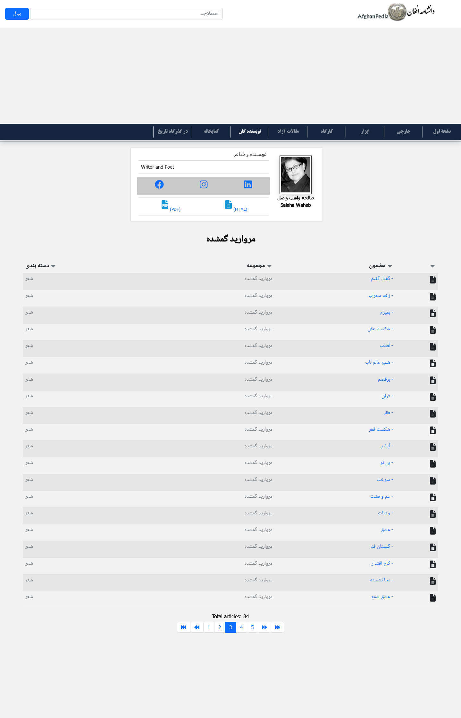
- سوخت (385, 480)
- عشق (387, 530)
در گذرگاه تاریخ (173, 131)
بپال (17, 13)
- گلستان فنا (382, 546)
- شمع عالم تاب (379, 362)
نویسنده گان (250, 131)
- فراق (387, 396)
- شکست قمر (381, 429)
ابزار (365, 131)
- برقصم (385, 379)
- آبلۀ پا (386, 446)
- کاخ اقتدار (382, 563)
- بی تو (386, 463)
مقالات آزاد (288, 131)
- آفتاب (386, 346)
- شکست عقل (380, 329)
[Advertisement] (230, 76)
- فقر (388, 413)
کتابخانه (211, 131)
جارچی (403, 131)
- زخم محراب (381, 295)
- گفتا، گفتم (382, 279)
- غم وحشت (381, 496)
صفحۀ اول (442, 131)
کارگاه (327, 131)
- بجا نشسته (381, 580)
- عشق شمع (382, 597)
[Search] (126, 14)
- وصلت (385, 513)
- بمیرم (386, 312)
